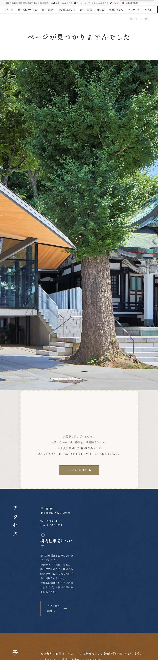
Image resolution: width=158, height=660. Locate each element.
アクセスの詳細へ (53, 608)
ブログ (114, 3)
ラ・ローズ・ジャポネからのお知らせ (91, 3)
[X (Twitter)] (40, 3)
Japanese (129, 3)
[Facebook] (46, 3)
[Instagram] (35, 3)
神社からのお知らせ (62, 3)
